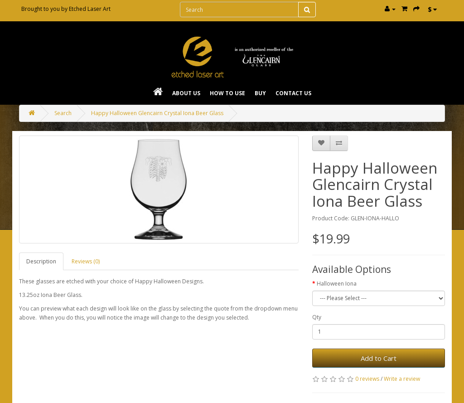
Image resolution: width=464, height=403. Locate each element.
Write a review (402, 379)
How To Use (227, 93)
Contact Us (293, 93)
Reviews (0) (86, 261)
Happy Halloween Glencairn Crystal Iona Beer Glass (157, 113)
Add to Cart (378, 358)
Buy (260, 93)
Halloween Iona (337, 283)
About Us (186, 93)
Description (41, 261)
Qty (316, 317)
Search (63, 113)
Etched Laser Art (90, 9)
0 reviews (367, 379)
